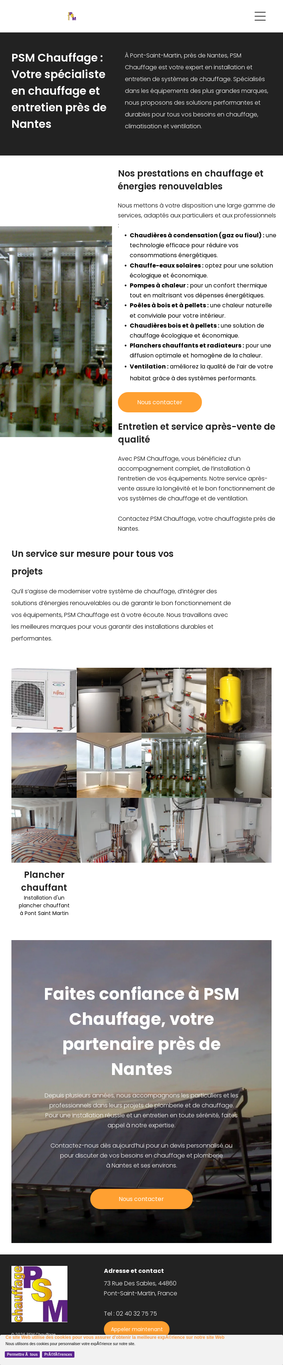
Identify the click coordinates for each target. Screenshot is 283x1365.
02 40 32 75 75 (136, 1313)
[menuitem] (234, 1266)
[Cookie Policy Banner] (141, 1350)
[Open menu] (260, 16)
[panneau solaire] (43, 765)
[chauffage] (174, 700)
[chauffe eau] (238, 765)
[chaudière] (109, 700)
